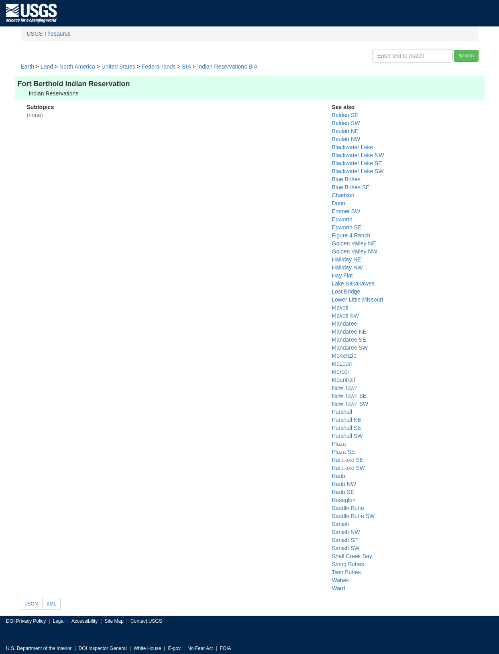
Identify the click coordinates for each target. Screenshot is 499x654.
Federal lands (159, 66)
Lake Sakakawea (353, 283)
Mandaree (344, 323)
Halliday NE (346, 259)
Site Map (113, 621)
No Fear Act (200, 648)
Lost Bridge (346, 291)
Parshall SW (347, 436)
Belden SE (345, 115)
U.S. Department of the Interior (38, 648)
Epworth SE (347, 227)
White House (147, 648)
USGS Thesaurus (49, 33)
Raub (338, 476)
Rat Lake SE (348, 460)
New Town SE (349, 396)
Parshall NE (347, 420)
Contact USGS (146, 621)
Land (47, 66)
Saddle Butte (348, 508)
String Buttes (348, 564)
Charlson (343, 195)
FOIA (225, 648)
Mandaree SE (349, 339)
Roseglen (344, 500)
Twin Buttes (346, 572)
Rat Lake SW (348, 468)
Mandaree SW (350, 347)
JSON (31, 604)
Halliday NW (347, 267)
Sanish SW (346, 548)
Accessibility (84, 621)
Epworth (342, 219)
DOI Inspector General (103, 648)
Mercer (341, 372)
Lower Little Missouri (357, 299)
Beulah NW (346, 139)
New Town (345, 388)
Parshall (342, 412)
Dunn (338, 203)
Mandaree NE (349, 331)
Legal (58, 621)
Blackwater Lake (352, 147)
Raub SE (343, 492)
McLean (342, 363)
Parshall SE (346, 428)
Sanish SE (345, 540)
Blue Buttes (346, 179)
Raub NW (344, 484)
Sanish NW (346, 532)
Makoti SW (345, 315)
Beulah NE (345, 131)
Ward (338, 588)
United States (118, 66)
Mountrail (343, 380)
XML (52, 604)
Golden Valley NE (354, 243)
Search (466, 56)
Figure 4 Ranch (351, 235)
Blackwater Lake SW (358, 171)
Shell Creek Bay (352, 556)
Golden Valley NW (354, 251)
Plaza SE (343, 452)
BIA (186, 66)
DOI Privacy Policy (26, 621)
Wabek (340, 580)
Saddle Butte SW (353, 516)
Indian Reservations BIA (227, 66)
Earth (27, 66)
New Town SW (350, 404)
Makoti (340, 307)
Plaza (339, 444)
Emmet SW (346, 211)
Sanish (340, 524)
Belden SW (346, 123)
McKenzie (344, 355)
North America (77, 66)
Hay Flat (342, 275)
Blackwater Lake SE (357, 163)
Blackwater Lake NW (358, 155)
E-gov (174, 648)
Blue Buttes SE (351, 187)
